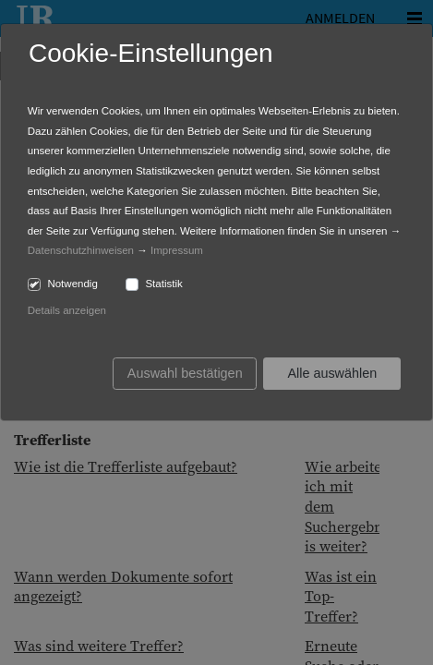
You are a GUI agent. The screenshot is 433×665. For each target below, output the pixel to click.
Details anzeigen (67, 310)
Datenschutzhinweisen (81, 250)
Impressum (176, 250)
